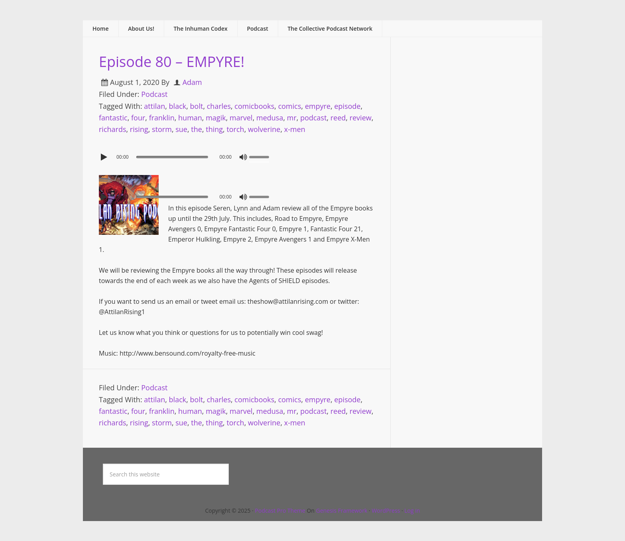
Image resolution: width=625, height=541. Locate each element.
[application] (236, 155)
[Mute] (243, 157)
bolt (196, 106)
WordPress (386, 510)
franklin (162, 117)
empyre (317, 106)
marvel (241, 117)
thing (214, 129)
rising (139, 129)
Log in (412, 510)
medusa (269, 117)
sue (181, 129)
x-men (294, 129)
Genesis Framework (342, 510)
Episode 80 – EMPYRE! (171, 61)
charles (219, 106)
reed (338, 117)
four (138, 117)
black (178, 106)
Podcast (154, 94)
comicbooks (254, 106)
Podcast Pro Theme (280, 510)
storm (162, 129)
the (196, 129)
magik (216, 117)
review (360, 117)
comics (289, 106)
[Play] (105, 157)
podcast (313, 117)
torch (235, 129)
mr (292, 117)
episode (347, 106)
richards (112, 129)
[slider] (172, 157)
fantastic (113, 117)
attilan (154, 106)
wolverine (264, 129)
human (190, 117)
